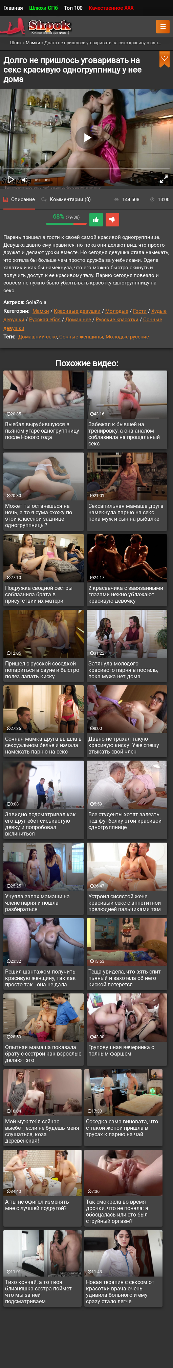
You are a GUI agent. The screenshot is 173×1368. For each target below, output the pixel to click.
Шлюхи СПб (43, 8)
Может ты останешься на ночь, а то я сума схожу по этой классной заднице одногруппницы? (38, 515)
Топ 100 (73, 8)
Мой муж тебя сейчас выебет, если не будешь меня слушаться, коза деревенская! (42, 1131)
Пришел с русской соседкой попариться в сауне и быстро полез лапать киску (42, 670)
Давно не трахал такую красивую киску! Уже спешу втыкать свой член (123, 745)
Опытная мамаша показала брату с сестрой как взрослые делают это (43, 1053)
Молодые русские (127, 337)
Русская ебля (45, 320)
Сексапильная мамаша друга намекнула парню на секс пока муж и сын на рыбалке (126, 512)
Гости (140, 311)
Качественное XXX (111, 8)
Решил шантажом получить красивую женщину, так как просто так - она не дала (40, 978)
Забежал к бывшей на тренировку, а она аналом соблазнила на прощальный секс (124, 434)
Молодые (116, 311)
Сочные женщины (81, 337)
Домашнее (78, 320)
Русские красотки (117, 320)
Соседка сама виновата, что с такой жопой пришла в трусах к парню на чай (122, 1128)
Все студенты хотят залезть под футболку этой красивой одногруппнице (124, 820)
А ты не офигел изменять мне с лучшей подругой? (37, 1205)
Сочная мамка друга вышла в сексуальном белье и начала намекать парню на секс (43, 745)
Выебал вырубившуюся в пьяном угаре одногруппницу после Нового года (42, 430)
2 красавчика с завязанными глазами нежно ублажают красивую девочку (125, 594)
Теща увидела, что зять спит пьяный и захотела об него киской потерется (124, 978)
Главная (13, 8)
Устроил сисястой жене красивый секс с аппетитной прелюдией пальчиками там (124, 902)
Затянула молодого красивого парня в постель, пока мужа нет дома (123, 670)
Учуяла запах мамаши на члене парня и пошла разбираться (37, 902)
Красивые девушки (77, 311)
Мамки (41, 311)
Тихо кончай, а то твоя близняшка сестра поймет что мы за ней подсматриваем (38, 1292)
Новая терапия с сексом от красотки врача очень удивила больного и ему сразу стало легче (120, 1292)
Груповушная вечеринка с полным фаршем (121, 1050)
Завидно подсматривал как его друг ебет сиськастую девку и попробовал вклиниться (40, 824)
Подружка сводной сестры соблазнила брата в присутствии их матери (38, 594)
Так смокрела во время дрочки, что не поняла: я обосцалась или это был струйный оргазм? (117, 1211)
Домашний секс (37, 337)
